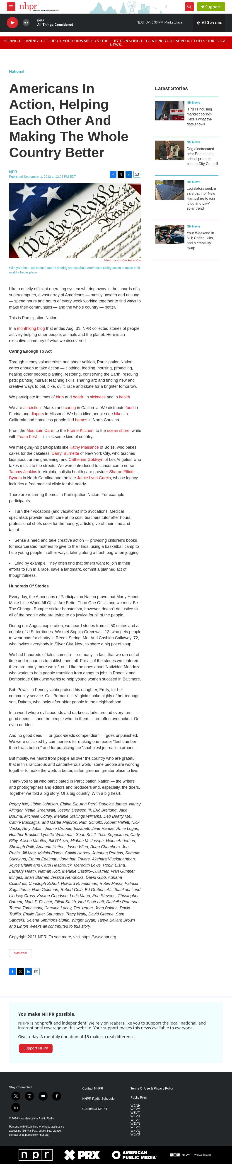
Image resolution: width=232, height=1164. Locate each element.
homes (81, 420)
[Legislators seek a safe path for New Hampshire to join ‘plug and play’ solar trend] (169, 190)
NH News (194, 102)
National (16, 71)
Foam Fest (27, 436)
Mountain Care (40, 430)
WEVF (135, 1112)
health (124, 397)
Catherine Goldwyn (86, 459)
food (129, 407)
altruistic (30, 407)
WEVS (135, 1134)
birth (60, 397)
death (78, 397)
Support (213, 7)
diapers (37, 414)
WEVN (135, 1123)
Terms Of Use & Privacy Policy (152, 1088)
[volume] (26, 23)
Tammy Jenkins (23, 471)
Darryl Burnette (65, 453)
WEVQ (135, 1131)
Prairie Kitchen (80, 430)
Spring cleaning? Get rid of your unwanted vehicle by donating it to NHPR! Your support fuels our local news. (116, 42)
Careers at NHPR (94, 1109)
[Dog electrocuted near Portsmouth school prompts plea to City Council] (169, 150)
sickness (98, 397)
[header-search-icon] (189, 6)
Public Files (138, 1097)
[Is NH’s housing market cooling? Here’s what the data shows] (169, 110)
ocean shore (118, 430)
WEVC (135, 1109)
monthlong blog (31, 328)
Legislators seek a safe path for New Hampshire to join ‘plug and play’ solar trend (201, 198)
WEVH (135, 1116)
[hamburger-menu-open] (11, 6)
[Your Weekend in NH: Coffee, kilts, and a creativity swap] (169, 234)
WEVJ (134, 1120)
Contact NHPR (92, 1088)
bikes (118, 414)
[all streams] (209, 23)
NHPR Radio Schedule (98, 1098)
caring (70, 407)
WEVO (135, 1127)
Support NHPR (36, 1048)
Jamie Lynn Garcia (94, 478)
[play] (12, 22)
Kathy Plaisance (84, 447)
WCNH (135, 1105)
